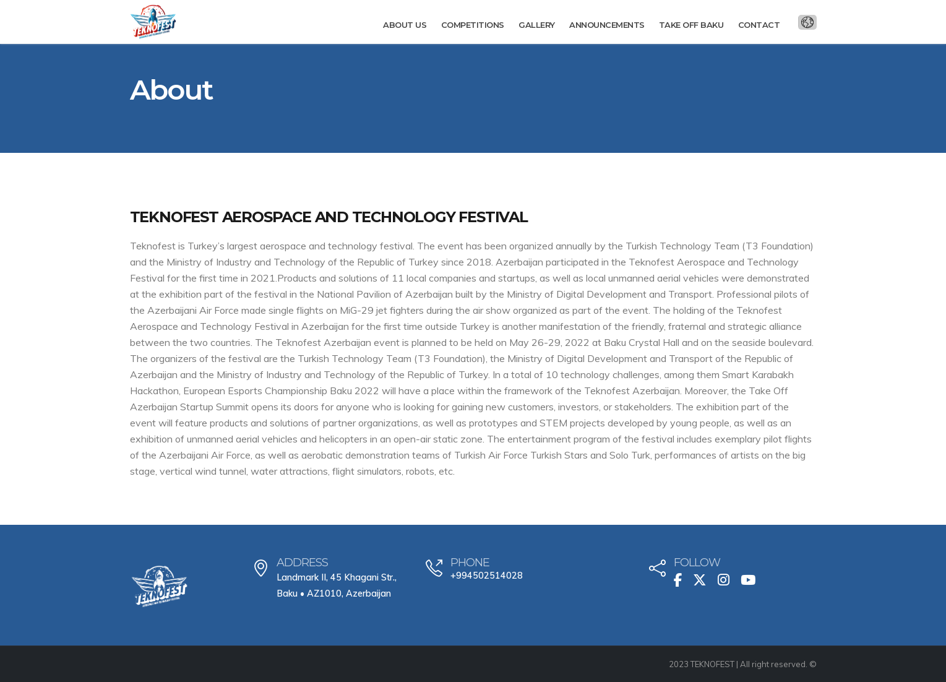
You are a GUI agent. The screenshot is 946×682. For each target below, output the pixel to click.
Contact (759, 25)
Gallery (536, 25)
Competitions (472, 25)
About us (404, 25)
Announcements (607, 25)
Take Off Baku (691, 25)
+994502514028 (486, 575)
